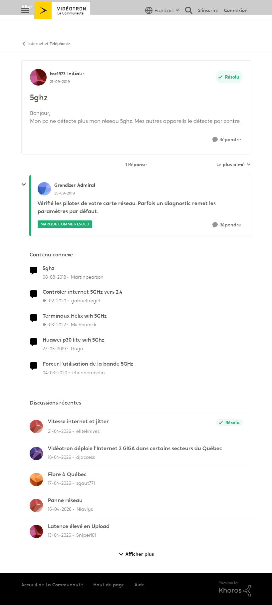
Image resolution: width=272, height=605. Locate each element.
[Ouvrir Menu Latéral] (25, 25)
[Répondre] (226, 139)
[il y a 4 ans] (54, 324)
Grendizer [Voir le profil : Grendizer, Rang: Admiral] (65, 185)
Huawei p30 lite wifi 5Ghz (74, 340)
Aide (139, 585)
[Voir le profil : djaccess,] (36, 453)
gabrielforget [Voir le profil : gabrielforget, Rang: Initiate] (86, 301)
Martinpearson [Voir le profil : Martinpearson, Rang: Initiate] (87, 277)
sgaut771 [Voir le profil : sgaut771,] (85, 483)
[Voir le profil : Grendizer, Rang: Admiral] (44, 188)
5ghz (49, 268)
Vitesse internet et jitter (78, 421)
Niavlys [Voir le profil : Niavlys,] (85, 509)
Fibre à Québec (67, 474)
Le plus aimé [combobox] (233, 164)
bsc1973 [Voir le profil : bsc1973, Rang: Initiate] (58, 74)
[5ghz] (64, 193)
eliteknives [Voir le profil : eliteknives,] (88, 431)
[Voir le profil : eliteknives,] (36, 426)
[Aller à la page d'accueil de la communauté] (62, 25)
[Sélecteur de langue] (162, 25)
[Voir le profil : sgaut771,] (36, 479)
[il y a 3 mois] (59, 431)
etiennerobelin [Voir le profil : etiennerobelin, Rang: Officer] (88, 373)
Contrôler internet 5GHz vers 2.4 (82, 292)
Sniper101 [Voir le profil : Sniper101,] (86, 535)
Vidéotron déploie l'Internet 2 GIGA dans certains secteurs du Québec (135, 448)
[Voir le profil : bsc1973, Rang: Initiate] (38, 77)
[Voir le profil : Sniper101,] (36, 531)
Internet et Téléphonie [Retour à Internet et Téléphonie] (45, 44)
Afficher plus (136, 554)
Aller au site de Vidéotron (53, 7)
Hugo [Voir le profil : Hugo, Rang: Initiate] (77, 349)
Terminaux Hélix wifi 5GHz (75, 316)
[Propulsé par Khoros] (235, 589)
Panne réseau (65, 500)
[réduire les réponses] (24, 184)
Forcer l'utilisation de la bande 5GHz (88, 364)
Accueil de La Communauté (52, 585)
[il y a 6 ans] (54, 300)
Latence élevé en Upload (79, 526)
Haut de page (109, 585)
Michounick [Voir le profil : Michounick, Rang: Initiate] (83, 325)
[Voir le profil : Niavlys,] (36, 505)
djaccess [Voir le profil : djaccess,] (85, 457)
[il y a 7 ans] (54, 276)
